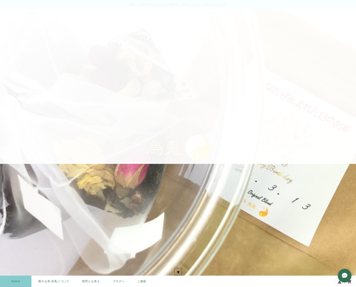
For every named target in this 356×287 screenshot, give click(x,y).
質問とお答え (91, 281)
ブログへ (119, 281)
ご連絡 (141, 281)
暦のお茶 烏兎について (53, 281)
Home (15, 281)
